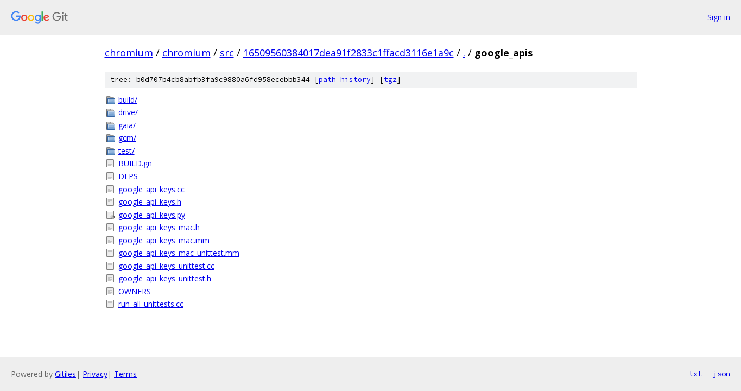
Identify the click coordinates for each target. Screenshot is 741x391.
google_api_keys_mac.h (159, 227)
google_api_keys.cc (151, 189)
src (227, 52)
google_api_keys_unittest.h (164, 278)
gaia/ (127, 125)
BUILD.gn (135, 163)
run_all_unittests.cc (150, 304)
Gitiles (65, 374)
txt (695, 374)
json (721, 374)
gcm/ (127, 138)
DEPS (128, 176)
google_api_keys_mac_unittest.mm (178, 253)
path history (345, 79)
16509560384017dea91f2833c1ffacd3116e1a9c (348, 52)
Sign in (718, 17)
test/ (126, 151)
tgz (390, 79)
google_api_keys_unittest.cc (166, 266)
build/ (127, 99)
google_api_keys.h (149, 202)
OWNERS (134, 291)
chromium (129, 52)
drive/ (128, 112)
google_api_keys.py (151, 215)
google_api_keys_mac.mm (164, 240)
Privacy (95, 374)
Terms (125, 374)
